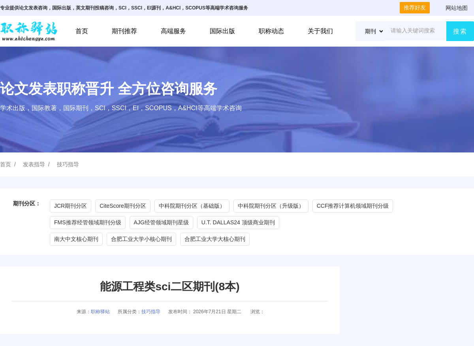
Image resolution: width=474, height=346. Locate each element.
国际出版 (222, 31)
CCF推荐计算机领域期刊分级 (353, 206)
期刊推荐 (124, 31)
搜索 (460, 31)
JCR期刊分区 (70, 206)
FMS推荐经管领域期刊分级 (87, 222)
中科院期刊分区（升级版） (271, 206)
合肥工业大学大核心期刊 (214, 239)
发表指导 (34, 164)
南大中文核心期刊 (76, 239)
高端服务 (173, 31)
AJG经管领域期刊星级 (161, 222)
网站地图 (457, 8)
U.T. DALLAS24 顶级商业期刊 (238, 222)
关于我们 (320, 31)
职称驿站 (100, 311)
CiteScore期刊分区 (123, 206)
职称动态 (271, 31)
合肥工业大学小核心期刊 (141, 239)
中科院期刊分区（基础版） (192, 206)
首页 (81, 31)
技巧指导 (68, 164)
